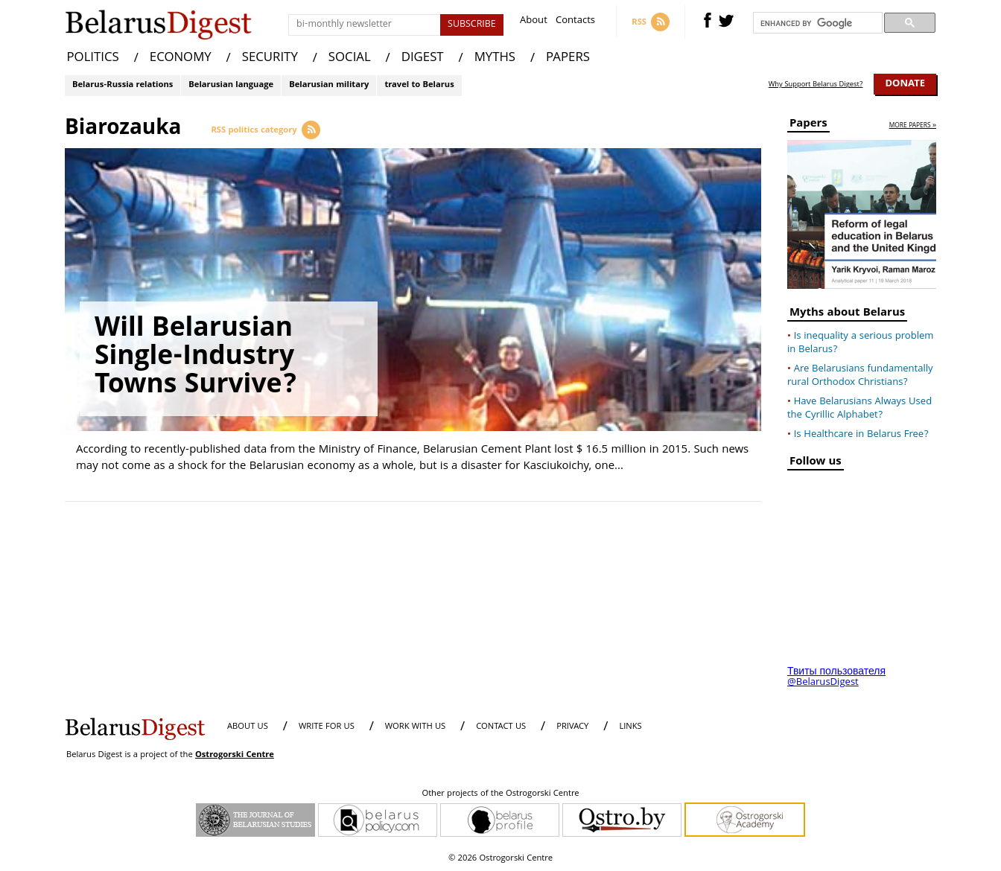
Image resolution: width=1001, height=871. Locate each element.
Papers (808, 125)
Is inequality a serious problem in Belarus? (860, 343)
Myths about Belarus (847, 314)
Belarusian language (230, 85)
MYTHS (494, 58)
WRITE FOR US (327, 727)
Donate (905, 84)
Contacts (575, 22)
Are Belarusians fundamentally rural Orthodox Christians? (860, 376)
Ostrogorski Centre (234, 755)
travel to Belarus (419, 85)
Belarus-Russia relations (122, 85)
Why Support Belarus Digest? (816, 85)
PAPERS (568, 58)
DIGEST (422, 58)
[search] (816, 23)
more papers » (912, 126)
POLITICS (93, 58)
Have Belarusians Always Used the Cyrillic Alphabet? (859, 408)
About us (247, 727)
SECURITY (270, 58)
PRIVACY (572, 727)
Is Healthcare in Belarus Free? (861, 434)
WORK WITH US (415, 727)
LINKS (630, 727)
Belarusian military (329, 85)
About (533, 22)
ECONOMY (181, 58)
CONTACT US (501, 727)
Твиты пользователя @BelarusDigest (836, 677)
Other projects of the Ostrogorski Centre (500, 794)
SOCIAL (349, 58)
